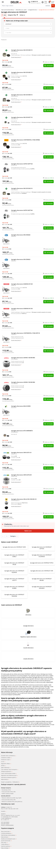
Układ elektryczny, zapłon (21, 9)
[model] (28, 28)
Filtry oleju (4, 842)
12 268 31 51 (9, 807)
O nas (3, 761)
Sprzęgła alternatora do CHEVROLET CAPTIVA (42, 547)
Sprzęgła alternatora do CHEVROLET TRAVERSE (14, 595)
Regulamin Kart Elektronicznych (9, 775)
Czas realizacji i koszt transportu (9, 769)
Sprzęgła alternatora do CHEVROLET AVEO (14, 547)
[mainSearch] (23, 5)
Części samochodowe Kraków (8, 773)
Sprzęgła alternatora (32, 9)
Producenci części (6, 759)
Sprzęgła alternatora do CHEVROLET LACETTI (14, 579)
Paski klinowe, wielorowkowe (8, 835)
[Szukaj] (53, 5)
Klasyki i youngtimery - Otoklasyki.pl (10, 782)
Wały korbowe (5, 837)
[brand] (28, 24)
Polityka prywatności (6, 771)
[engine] (28, 32)
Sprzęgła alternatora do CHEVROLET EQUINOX (14, 571)
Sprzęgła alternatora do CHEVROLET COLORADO (42, 555)
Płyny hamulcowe (6, 831)
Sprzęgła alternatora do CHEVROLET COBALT (14, 555)
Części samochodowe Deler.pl (7, 9)
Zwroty (3, 765)
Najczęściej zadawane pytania (9, 777)
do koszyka (48, 65)
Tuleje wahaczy (5, 844)
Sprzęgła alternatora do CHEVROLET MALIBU (42, 579)
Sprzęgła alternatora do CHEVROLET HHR (41, 571)
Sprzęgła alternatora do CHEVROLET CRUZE (14, 563)
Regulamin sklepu (6, 763)
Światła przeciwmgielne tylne (9, 839)
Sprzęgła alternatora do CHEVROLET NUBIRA (14, 587)
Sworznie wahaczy (6, 846)
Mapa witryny (5, 779)
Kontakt (3, 811)
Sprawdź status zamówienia (8, 755)
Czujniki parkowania (6, 833)
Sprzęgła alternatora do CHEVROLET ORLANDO (42, 587)
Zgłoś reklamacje (5, 767)
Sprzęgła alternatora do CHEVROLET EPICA (41, 563)
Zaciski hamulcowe (6, 840)
